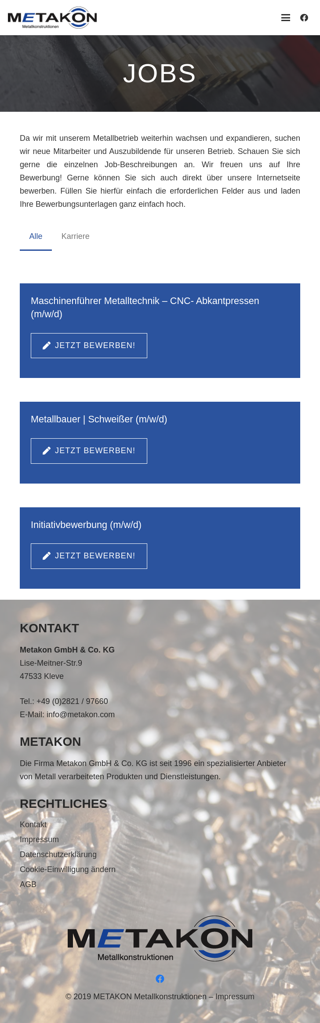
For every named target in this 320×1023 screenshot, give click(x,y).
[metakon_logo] (52, 18)
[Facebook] (304, 18)
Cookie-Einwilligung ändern (68, 869)
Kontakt (33, 824)
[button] (285, 17)
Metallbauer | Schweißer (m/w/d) (99, 419)
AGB (28, 884)
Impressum (39, 839)
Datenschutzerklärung (58, 854)
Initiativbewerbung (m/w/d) (86, 524)
